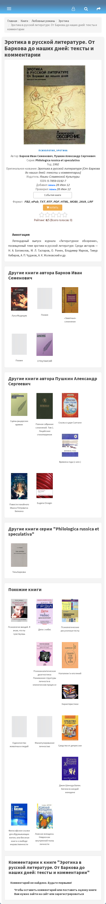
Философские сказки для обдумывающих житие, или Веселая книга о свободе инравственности (19, 829)
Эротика (63, 21)
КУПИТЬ (52, 207)
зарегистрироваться (69, 894)
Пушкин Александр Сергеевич (74, 156)
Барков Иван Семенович (36, 156)
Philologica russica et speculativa (57, 160)
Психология (47, 150)
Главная (12, 21)
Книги (24, 21)
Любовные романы (43, 21)
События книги (52, 195)
